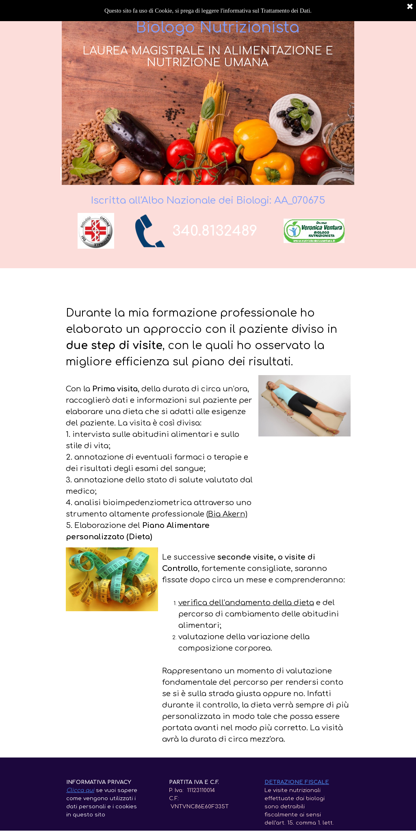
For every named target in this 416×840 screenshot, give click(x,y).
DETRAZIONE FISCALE (296, 782)
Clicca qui (80, 790)
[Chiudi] (410, 7)
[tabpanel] (219, 231)
